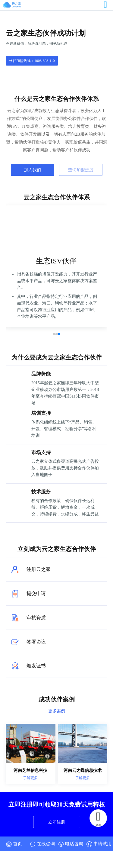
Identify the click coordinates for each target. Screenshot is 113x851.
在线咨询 (42, 844)
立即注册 (56, 822)
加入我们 (32, 169)
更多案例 (56, 710)
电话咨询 (70, 844)
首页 (14, 844)
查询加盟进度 (80, 169)
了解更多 (30, 778)
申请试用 (98, 844)
